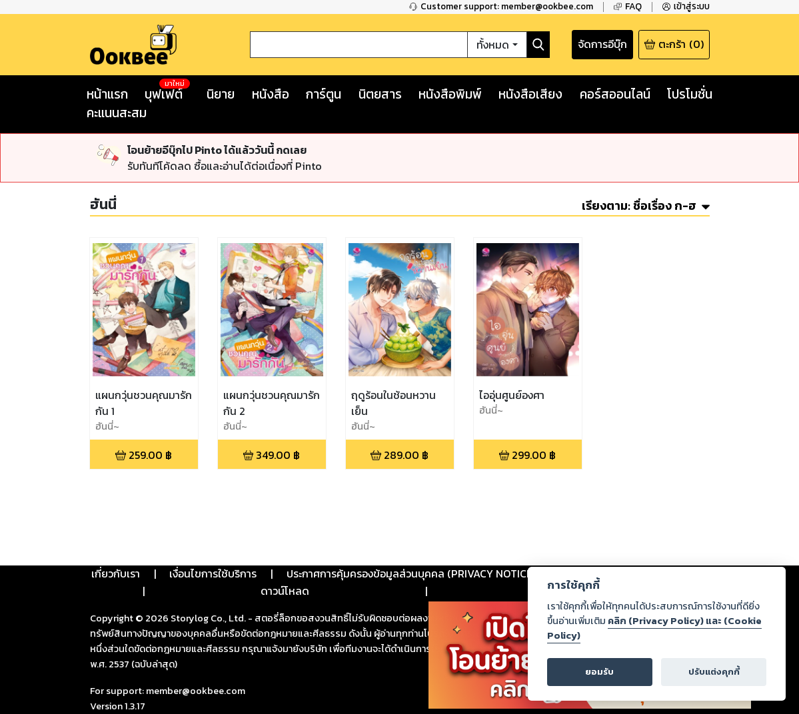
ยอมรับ (599, 671)
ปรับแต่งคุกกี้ (714, 671)
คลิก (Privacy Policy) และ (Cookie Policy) (654, 628)
